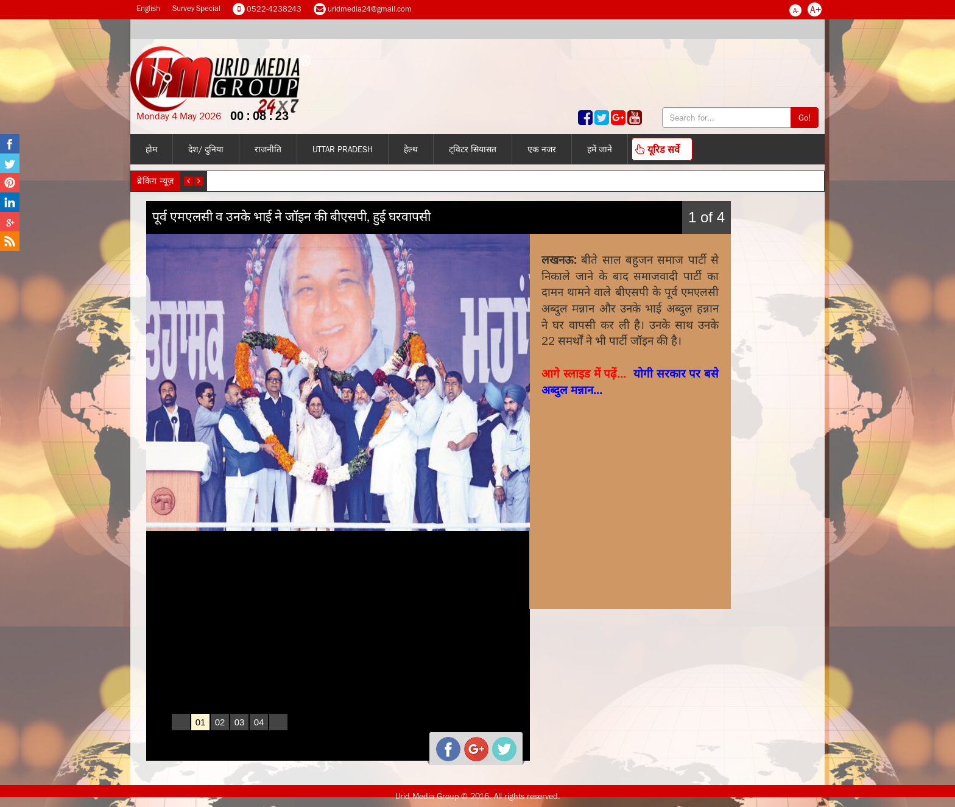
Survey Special (196, 8)
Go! (804, 117)
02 (220, 722)
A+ (815, 9)
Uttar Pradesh (342, 149)
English (148, 8)
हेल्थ (411, 149)
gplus (471, 744)
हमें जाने (599, 149)
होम (151, 149)
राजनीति (268, 149)
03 (239, 722)
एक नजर (541, 149)
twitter (499, 744)
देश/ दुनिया (206, 149)
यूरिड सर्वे (657, 149)
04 (259, 722)
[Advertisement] (632, 480)
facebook (443, 744)
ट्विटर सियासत (472, 149)
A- (795, 10)
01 (201, 722)
